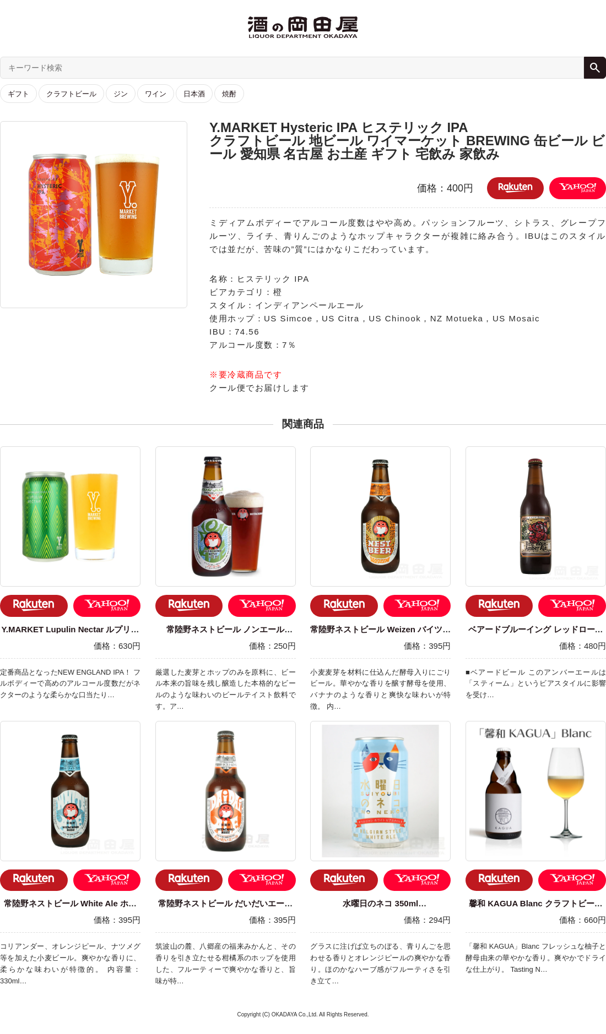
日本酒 (194, 94)
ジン (120, 94)
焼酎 (229, 94)
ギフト (18, 94)
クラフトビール (71, 94)
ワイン (155, 94)
